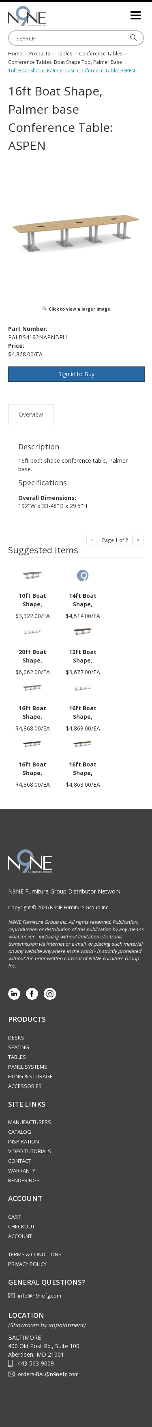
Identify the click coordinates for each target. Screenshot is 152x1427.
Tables (17, 1057)
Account (20, 1236)
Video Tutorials (29, 1151)
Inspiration (23, 1141)
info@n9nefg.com (39, 1295)
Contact (19, 1160)
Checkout (21, 1226)
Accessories (25, 1086)
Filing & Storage (30, 1076)
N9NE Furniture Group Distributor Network (64, 891)
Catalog (19, 1131)
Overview (31, 414)
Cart (14, 1216)
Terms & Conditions (35, 1254)
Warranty (21, 1170)
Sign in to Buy (76, 374)
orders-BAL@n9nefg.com (48, 1374)
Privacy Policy (27, 1264)
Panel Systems (27, 1066)
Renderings (24, 1180)
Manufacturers (29, 1122)
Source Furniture (48, 16)
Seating (18, 1047)
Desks (16, 1037)
